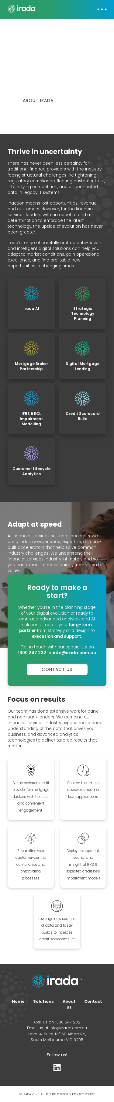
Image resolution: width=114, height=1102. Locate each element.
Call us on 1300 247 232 (57, 1023)
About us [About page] (69, 1004)
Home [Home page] (18, 1002)
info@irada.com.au (74, 653)
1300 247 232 (32, 653)
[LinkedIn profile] (57, 1069)
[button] (98, 9)
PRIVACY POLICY (83, 1095)
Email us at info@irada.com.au (57, 1028)
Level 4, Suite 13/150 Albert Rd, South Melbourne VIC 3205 (57, 1037)
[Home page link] (57, 982)
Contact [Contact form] (93, 1002)
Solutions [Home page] (43, 1002)
